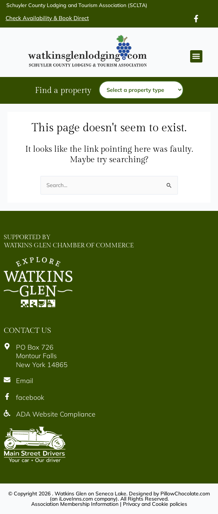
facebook (30, 397)
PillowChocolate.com (185, 493)
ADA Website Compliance (55, 414)
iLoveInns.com (76, 498)
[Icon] (196, 18)
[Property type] (141, 90)
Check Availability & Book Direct (47, 18)
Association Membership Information (74, 504)
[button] (196, 56)
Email (24, 380)
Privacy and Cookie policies (155, 504)
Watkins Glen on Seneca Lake (90, 493)
